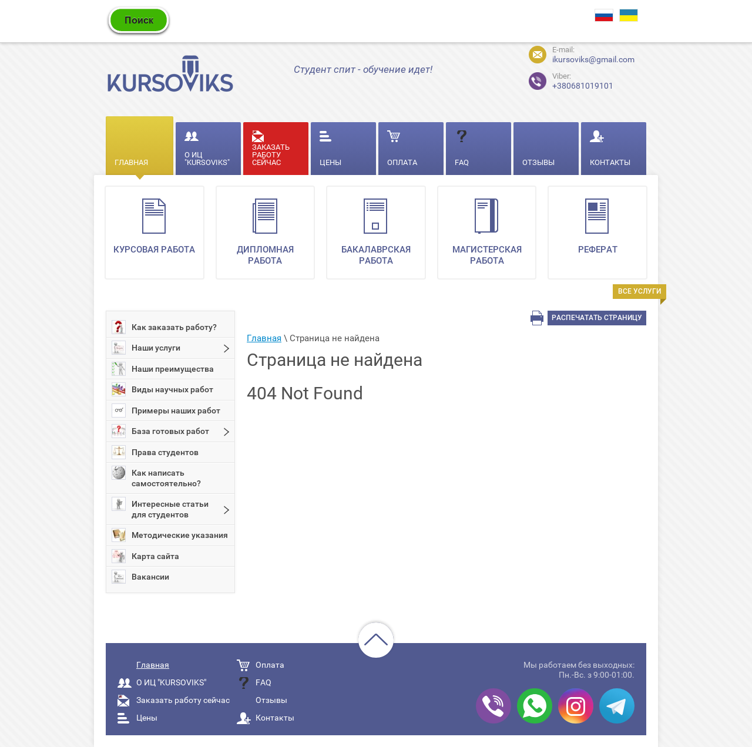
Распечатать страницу (597, 318)
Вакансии (140, 577)
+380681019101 (561, 79)
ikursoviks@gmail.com (593, 59)
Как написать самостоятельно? (156, 477)
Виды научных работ (162, 389)
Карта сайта (145, 556)
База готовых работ (160, 431)
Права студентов (155, 452)
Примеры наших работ (166, 410)
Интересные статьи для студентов (160, 508)
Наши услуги (146, 348)
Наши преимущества (163, 369)
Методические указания (170, 535)
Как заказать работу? (164, 327)
